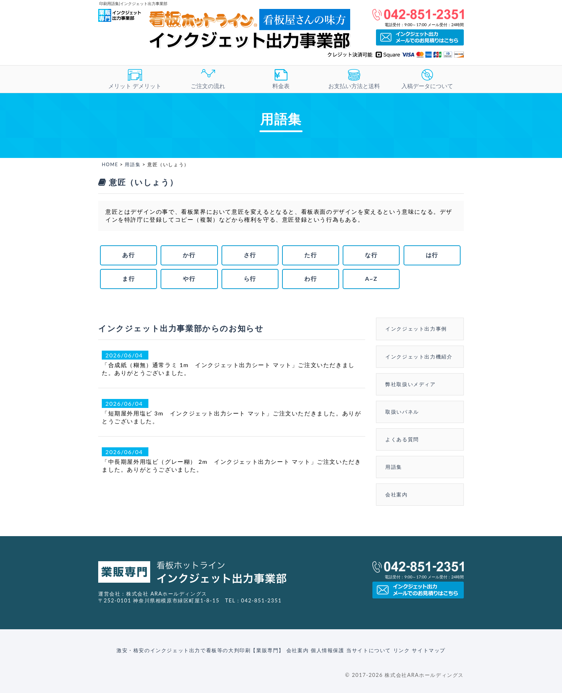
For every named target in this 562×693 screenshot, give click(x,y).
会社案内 (396, 494)
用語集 (132, 164)
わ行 (310, 278)
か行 (189, 254)
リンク (401, 650)
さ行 (250, 254)
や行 (189, 278)
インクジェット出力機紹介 (418, 356)
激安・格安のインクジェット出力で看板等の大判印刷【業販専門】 (200, 650)
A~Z (371, 278)
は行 (432, 254)
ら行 (250, 278)
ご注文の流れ (207, 79)
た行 (310, 254)
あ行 (128, 254)
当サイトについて (368, 650)
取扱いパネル (402, 412)
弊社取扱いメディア (410, 384)
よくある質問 (402, 439)
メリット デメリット (134, 79)
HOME (110, 164)
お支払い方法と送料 (354, 79)
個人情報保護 (327, 650)
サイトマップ (429, 650)
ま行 (128, 278)
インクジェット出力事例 (416, 329)
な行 (371, 254)
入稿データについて (427, 79)
